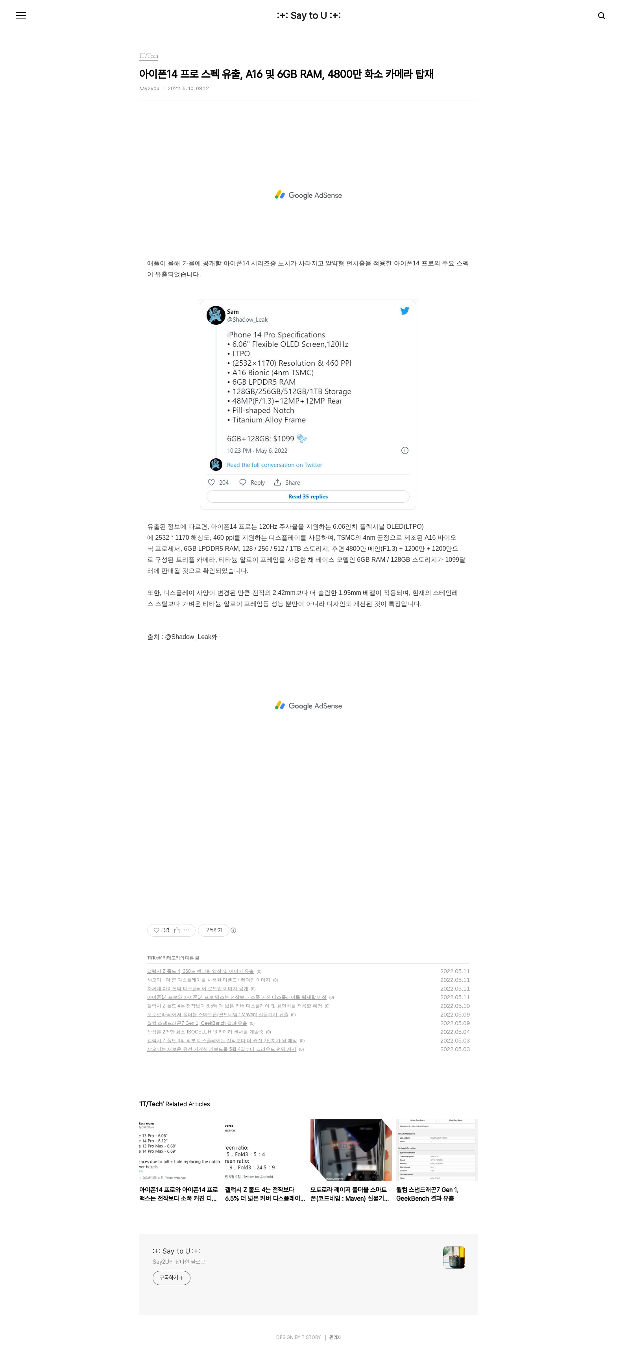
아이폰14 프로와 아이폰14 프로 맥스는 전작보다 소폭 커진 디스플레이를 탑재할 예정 (237, 997)
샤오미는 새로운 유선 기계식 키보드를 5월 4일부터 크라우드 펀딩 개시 (221, 1049)
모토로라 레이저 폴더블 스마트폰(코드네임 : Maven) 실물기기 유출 (217, 1014)
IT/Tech (154, 958)
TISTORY (311, 1337)
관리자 (335, 1337)
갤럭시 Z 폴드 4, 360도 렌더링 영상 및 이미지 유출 (200, 971)
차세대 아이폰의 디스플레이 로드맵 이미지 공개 (197, 988)
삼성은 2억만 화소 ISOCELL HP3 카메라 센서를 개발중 (205, 1032)
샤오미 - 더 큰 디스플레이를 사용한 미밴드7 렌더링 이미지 (208, 980)
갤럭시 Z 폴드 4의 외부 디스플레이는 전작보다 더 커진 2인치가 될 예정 (222, 1040)
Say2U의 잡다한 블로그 (179, 1262)
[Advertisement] (308, 195)
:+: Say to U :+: (309, 15)
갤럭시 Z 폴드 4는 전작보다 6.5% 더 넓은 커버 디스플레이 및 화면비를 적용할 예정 (234, 1006)
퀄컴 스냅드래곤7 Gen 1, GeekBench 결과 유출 (197, 1023)
